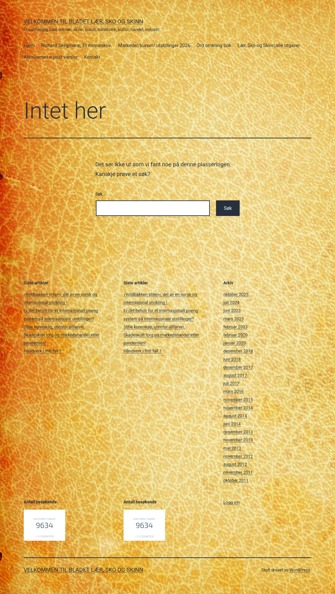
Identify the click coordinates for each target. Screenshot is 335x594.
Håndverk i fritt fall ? (43, 350)
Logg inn (231, 502)
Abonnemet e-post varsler (51, 57)
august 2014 (235, 415)
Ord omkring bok (213, 45)
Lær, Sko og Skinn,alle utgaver (269, 45)
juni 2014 (232, 423)
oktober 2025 (235, 294)
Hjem (29, 45)
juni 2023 (232, 310)
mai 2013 (232, 448)
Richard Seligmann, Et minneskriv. (76, 45)
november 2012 (238, 456)
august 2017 (235, 375)
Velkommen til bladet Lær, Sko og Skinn (83, 21)
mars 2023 (233, 318)
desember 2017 (238, 367)
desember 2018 (238, 350)
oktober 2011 (235, 480)
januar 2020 (234, 342)
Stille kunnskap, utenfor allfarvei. (54, 326)
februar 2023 (235, 326)
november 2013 (238, 439)
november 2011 (238, 472)
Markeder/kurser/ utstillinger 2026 (154, 45)
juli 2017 (231, 383)
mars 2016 (233, 391)
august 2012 (235, 464)
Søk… (100, 194)
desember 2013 (238, 431)
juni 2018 (232, 359)
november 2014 (238, 407)
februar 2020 (235, 334)
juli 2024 (231, 302)
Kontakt (92, 57)
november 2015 (238, 399)
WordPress (300, 570)
